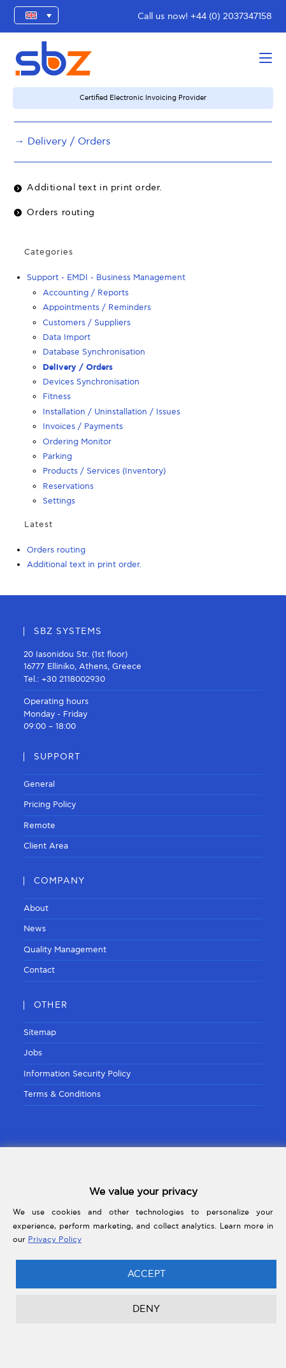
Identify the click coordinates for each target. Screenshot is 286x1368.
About (36, 908)
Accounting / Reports (86, 293)
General (39, 784)
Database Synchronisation (94, 352)
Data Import (66, 337)
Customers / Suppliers (87, 323)
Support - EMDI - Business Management (106, 277)
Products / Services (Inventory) (104, 471)
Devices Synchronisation (91, 382)
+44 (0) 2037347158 (231, 16)
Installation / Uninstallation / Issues (111, 412)
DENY (146, 1309)
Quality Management (65, 950)
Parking (57, 456)
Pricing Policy (50, 805)
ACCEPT (146, 1274)
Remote (39, 826)
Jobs (33, 1053)
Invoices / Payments (83, 426)
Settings (59, 501)
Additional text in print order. (94, 187)
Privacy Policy (55, 1240)
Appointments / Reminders (97, 307)
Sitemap (40, 1032)
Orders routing (60, 212)
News (35, 929)
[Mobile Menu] (265, 58)
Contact (39, 970)
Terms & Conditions (62, 1094)
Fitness (57, 396)
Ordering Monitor (77, 442)
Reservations (68, 486)
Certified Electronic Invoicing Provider (143, 98)
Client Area (46, 846)
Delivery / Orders (78, 367)
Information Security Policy (77, 1074)
